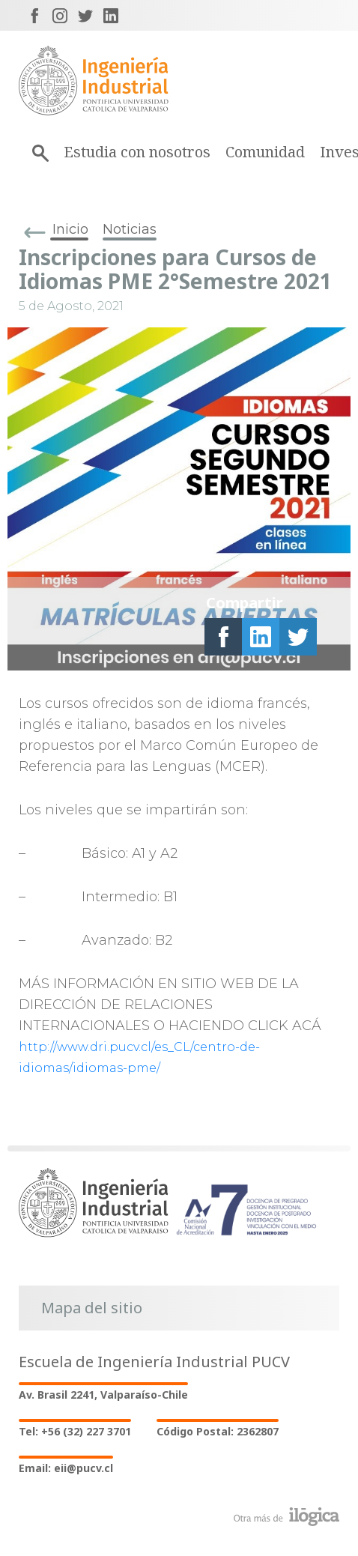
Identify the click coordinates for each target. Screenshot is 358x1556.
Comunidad (265, 152)
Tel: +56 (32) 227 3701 (75, 1431)
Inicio (70, 229)
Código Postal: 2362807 (218, 1431)
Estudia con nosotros (137, 152)
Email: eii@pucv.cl (66, 1468)
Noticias (130, 229)
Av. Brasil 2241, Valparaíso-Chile (103, 1394)
